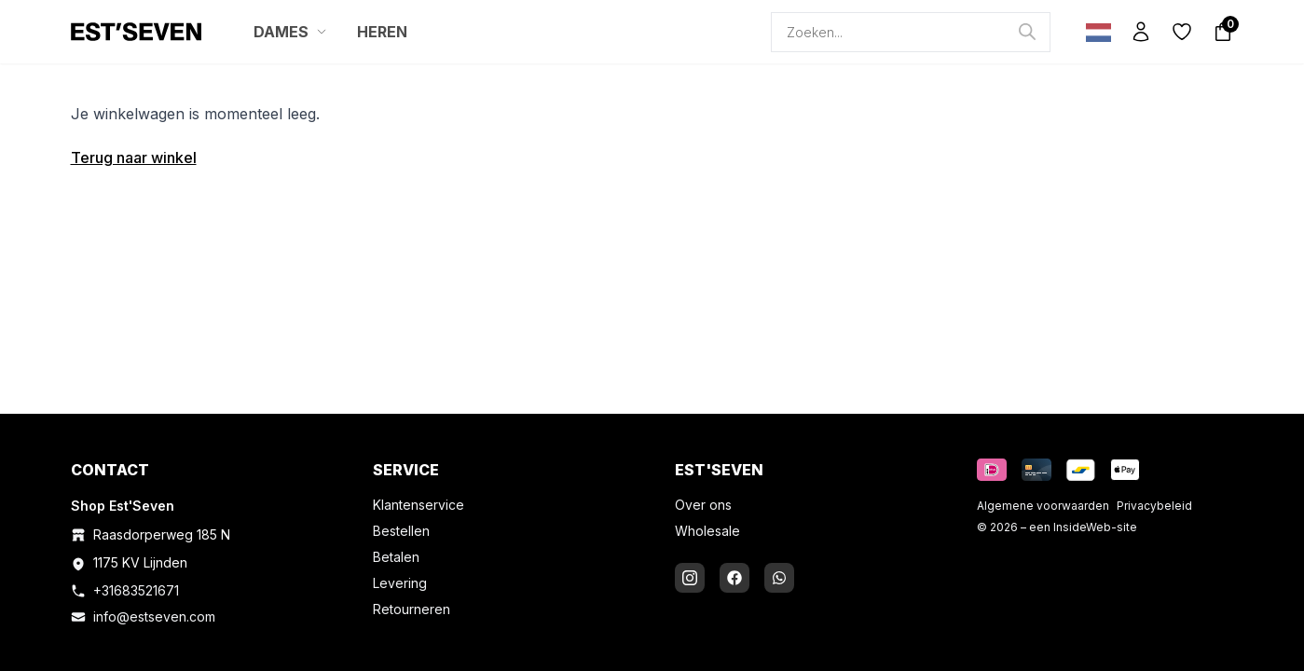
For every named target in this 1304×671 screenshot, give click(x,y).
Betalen (396, 557)
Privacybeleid (1154, 506)
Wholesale (707, 531)
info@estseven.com (154, 616)
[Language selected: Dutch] (1094, 32)
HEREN (382, 31)
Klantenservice (418, 505)
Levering (400, 583)
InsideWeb (1082, 527)
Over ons (703, 505)
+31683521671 (136, 590)
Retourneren (411, 609)
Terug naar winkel (134, 157)
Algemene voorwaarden (1043, 506)
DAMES (290, 31)
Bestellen (401, 531)
